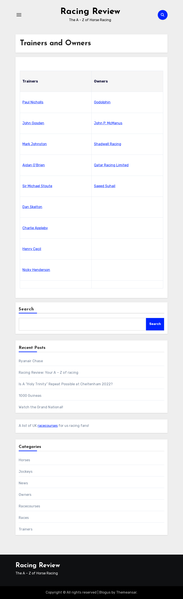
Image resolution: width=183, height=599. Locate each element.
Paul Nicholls (32, 102)
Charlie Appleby (35, 228)
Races (24, 518)
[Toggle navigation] (18, 14)
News (23, 483)
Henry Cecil (31, 249)
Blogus (105, 592)
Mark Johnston (34, 144)
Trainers (25, 529)
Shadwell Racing (107, 144)
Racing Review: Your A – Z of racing (48, 372)
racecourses (48, 426)
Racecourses (29, 506)
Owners (25, 495)
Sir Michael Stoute (37, 186)
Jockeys (25, 471)
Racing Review (90, 11)
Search (26, 309)
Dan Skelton (32, 207)
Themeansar (126, 592)
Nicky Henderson (36, 270)
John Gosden (33, 123)
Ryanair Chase (31, 361)
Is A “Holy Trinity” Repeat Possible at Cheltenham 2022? (66, 384)
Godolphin (102, 102)
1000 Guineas (30, 396)
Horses (24, 460)
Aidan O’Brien (33, 165)
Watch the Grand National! (41, 407)
